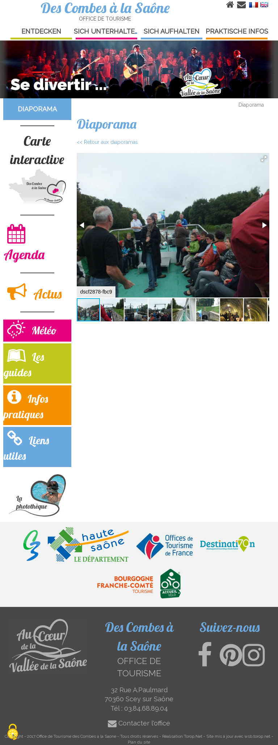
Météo (32, 330)
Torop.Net (193, 736)
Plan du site (139, 742)
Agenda (24, 243)
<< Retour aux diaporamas (107, 142)
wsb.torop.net (257, 736)
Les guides (24, 363)
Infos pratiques (26, 405)
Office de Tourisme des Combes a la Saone (76, 736)
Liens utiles (26, 446)
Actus (34, 292)
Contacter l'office (139, 723)
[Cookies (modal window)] (12, 732)
